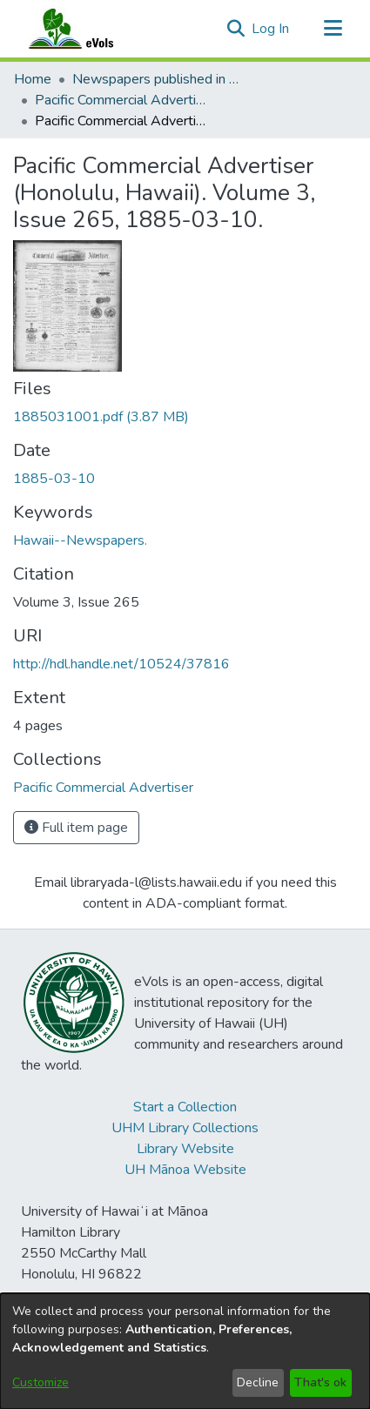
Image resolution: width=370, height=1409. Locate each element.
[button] (235, 28)
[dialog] (185, 1351)
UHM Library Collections (185, 1127)
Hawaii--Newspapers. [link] (80, 540)
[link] (101, 416)
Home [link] (32, 79)
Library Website (185, 1148)
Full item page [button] (76, 827)
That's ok (320, 1382)
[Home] (88, 28)
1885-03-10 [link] (54, 478)
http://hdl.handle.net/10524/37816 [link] (121, 664)
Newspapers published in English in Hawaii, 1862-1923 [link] (159, 79)
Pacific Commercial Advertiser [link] (122, 100)
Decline (258, 1382)
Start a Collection (185, 1107)
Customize (40, 1382)
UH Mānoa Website (185, 1169)
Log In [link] (271, 28)
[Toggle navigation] (332, 28)
